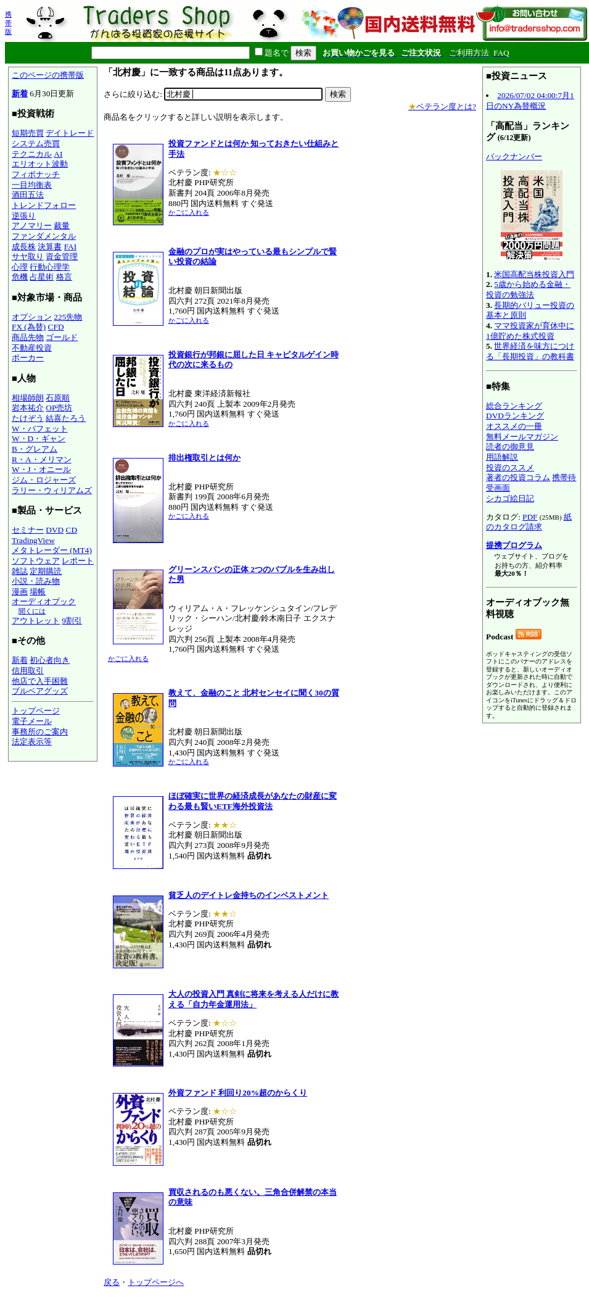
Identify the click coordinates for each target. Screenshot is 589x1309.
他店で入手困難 (40, 681)
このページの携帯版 (48, 75)
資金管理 (62, 256)
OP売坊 (59, 407)
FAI (70, 246)
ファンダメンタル (44, 236)
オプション (32, 317)
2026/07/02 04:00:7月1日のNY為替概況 (530, 100)
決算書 (50, 246)
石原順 (58, 397)
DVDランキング (515, 415)
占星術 (42, 276)
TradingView (33, 540)
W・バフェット (40, 428)
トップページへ (156, 1282)
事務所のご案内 (40, 731)
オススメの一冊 (514, 426)
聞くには (32, 611)
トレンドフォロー (44, 205)
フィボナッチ (36, 174)
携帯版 (8, 22)
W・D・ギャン (38, 438)
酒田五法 (28, 194)
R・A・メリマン (42, 459)
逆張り (24, 215)
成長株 (24, 246)
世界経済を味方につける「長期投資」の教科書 (530, 351)
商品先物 (28, 337)
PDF (529, 517)
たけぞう (28, 418)
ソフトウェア (36, 560)
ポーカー (28, 357)
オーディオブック (44, 601)
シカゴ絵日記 (510, 498)
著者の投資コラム (518, 477)
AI (58, 154)
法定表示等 (32, 741)
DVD (55, 529)
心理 (20, 267)
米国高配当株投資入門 (534, 274)
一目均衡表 (32, 184)
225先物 (68, 317)
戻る (112, 1282)
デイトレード (70, 133)
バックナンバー (514, 156)
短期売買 (28, 133)
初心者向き (50, 660)
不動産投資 (32, 347)
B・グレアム (34, 449)
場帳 (38, 591)
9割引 (72, 620)
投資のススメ (510, 467)
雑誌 (20, 571)
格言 (64, 276)
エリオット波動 (40, 163)
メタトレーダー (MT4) (52, 550)
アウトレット (36, 620)
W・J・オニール (41, 469)
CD (72, 529)
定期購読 (46, 571)
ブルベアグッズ (40, 691)
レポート (78, 560)
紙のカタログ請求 (529, 522)
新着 (20, 93)
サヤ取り (28, 256)
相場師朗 (28, 397)
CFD (56, 326)
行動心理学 (50, 267)
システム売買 (36, 143)
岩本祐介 (28, 407)
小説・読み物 (36, 581)
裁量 (62, 225)
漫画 (20, 591)
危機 (20, 276)
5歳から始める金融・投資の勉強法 (528, 289)
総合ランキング (514, 405)
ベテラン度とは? (442, 106)
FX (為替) (29, 326)
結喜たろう (66, 418)
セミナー (28, 529)
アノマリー (32, 225)
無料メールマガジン (522, 436)
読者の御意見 (510, 446)
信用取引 (28, 670)
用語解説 (502, 457)
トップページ (36, 710)
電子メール (32, 721)
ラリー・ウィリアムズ (52, 490)
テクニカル (32, 154)
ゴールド (62, 337)
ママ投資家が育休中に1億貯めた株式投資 (530, 331)
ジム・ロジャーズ (44, 479)
